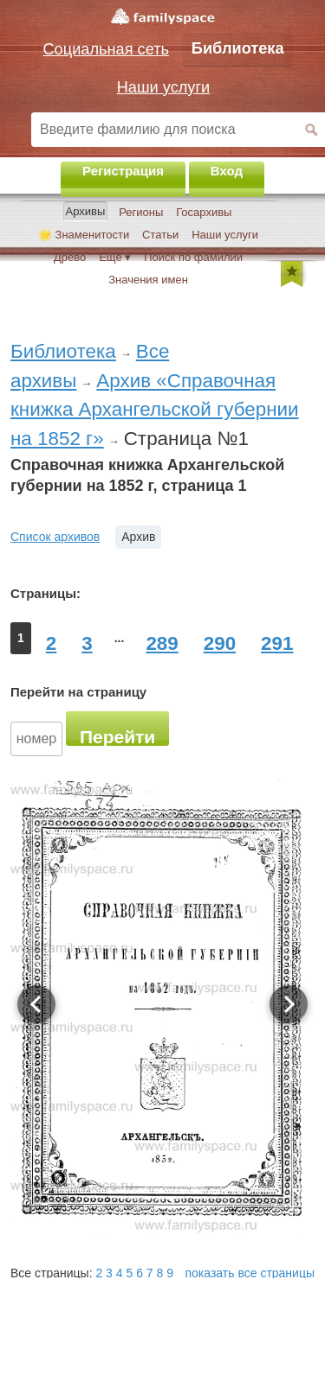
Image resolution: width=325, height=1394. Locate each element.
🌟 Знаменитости (83, 234)
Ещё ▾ (115, 257)
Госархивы (203, 212)
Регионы (141, 212)
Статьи (160, 234)
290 (220, 643)
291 (277, 643)
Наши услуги (225, 234)
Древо (70, 257)
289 (162, 643)
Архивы (86, 211)
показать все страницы (250, 1273)
